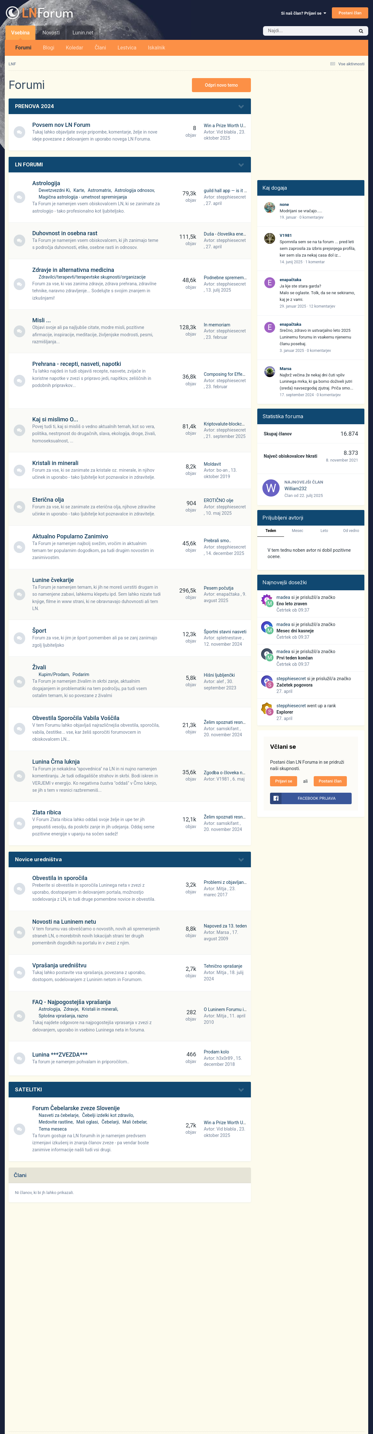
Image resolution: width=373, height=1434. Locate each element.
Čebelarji (111, 1122)
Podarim (82, 674)
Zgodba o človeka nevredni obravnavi (240, 772)
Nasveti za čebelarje (60, 1115)
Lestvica (127, 48)
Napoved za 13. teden (225, 925)
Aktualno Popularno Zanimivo (71, 536)
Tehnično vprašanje (223, 966)
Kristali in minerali (56, 463)
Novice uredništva (38, 859)
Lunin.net (82, 33)
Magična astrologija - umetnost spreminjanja (84, 197)
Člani (100, 48)
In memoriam (217, 324)
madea (283, 597)
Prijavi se (283, 781)
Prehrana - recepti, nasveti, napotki (77, 363)
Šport (40, 630)
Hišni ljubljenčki (219, 675)
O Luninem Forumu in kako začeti (237, 1009)
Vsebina (20, 35)
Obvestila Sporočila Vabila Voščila (77, 718)
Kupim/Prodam (55, 674)
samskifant (227, 728)
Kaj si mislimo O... (56, 419)
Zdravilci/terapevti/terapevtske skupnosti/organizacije (93, 277)
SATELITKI (28, 1089)
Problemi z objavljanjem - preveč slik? (241, 882)
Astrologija (47, 183)
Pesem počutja (218, 588)
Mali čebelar (135, 1122)
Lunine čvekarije (54, 580)
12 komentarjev (322, 306)
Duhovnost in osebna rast (66, 233)
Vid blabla (226, 132)
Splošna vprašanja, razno (64, 1015)
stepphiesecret (231, 197)
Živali (40, 667)
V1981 (222, 779)
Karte (80, 190)
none (284, 204)
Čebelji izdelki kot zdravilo (108, 1115)
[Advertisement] (310, 122)
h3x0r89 (224, 1058)
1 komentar (315, 262)
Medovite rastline (57, 1122)
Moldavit (212, 464)
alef (220, 681)
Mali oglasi (88, 1122)
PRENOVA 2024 (34, 106)
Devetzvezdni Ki (55, 190)
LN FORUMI (29, 164)
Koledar (74, 48)
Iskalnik (156, 48)
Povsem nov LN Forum (62, 124)
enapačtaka (227, 594)
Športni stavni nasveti (225, 631)
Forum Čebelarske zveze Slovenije (77, 1108)
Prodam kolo (216, 1051)
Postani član (350, 13)
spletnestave (229, 637)
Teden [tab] (271, 530)
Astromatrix (100, 190)
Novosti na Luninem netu (65, 921)
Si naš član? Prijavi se (303, 13)
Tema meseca (54, 1129)
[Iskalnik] (299, 31)
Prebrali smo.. (217, 540)
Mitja (221, 888)
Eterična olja (49, 499)
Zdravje (72, 1009)
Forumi (23, 48)
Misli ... (42, 320)
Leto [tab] (324, 530)
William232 (295, 488)
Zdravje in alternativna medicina (74, 269)
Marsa (222, 932)
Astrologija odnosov (135, 190)
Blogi (49, 48)
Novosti (51, 33)
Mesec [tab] (297, 530)
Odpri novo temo (221, 85)
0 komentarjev (311, 217)
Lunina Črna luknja (57, 761)
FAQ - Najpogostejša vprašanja (72, 1002)
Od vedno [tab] (351, 530)
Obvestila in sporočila (61, 878)
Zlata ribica (47, 812)
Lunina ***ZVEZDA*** (61, 1054)
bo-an (222, 470)
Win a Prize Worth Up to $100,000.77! (240, 125)
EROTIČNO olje (218, 500)
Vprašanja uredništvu (60, 965)
